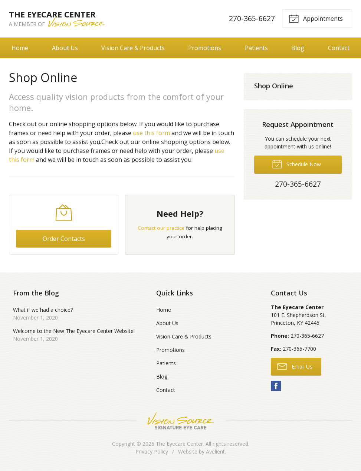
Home (20, 48)
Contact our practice (161, 228)
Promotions (204, 48)
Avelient (215, 451)
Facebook (276, 386)
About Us (65, 48)
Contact (338, 48)
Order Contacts (64, 239)
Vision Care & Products (133, 48)
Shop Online (273, 85)
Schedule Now (296, 163)
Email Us (294, 366)
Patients (256, 48)
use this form (151, 133)
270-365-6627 (252, 18)
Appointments (316, 18)
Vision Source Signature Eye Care (180, 420)
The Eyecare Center (179, 443)
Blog (297, 48)
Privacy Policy (151, 451)
